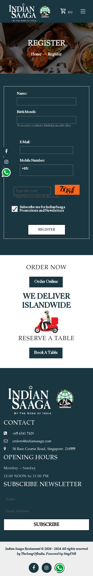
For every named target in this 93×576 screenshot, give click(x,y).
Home (36, 54)
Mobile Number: (32, 160)
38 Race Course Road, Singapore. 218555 (43, 449)
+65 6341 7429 (23, 433)
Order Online (46, 282)
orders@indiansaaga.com (31, 441)
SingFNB (69, 554)
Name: (22, 93)
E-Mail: (25, 142)
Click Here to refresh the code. (37, 196)
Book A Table (46, 353)
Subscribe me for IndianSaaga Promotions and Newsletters (42, 208)
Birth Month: (26, 112)
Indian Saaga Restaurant (22, 549)
